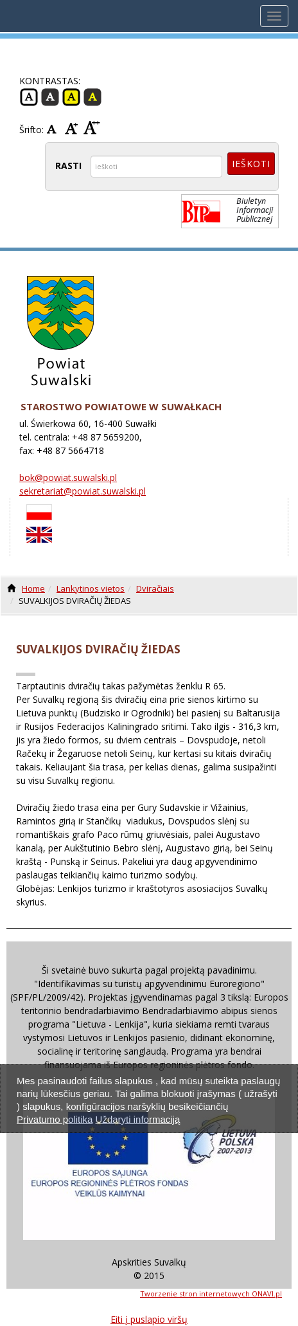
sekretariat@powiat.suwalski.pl (82, 491)
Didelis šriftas (91, 128)
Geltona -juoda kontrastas (71, 97)
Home (33, 588)
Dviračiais (155, 588)
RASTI (68, 165)
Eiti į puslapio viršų (149, 1319)
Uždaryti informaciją (138, 1119)
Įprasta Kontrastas (29, 97)
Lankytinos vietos (91, 588)
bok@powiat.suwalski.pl (68, 477)
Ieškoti (251, 164)
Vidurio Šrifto (73, 128)
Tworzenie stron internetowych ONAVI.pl (211, 1293)
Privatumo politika (54, 1119)
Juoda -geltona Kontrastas (92, 97)
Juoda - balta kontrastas (50, 97)
